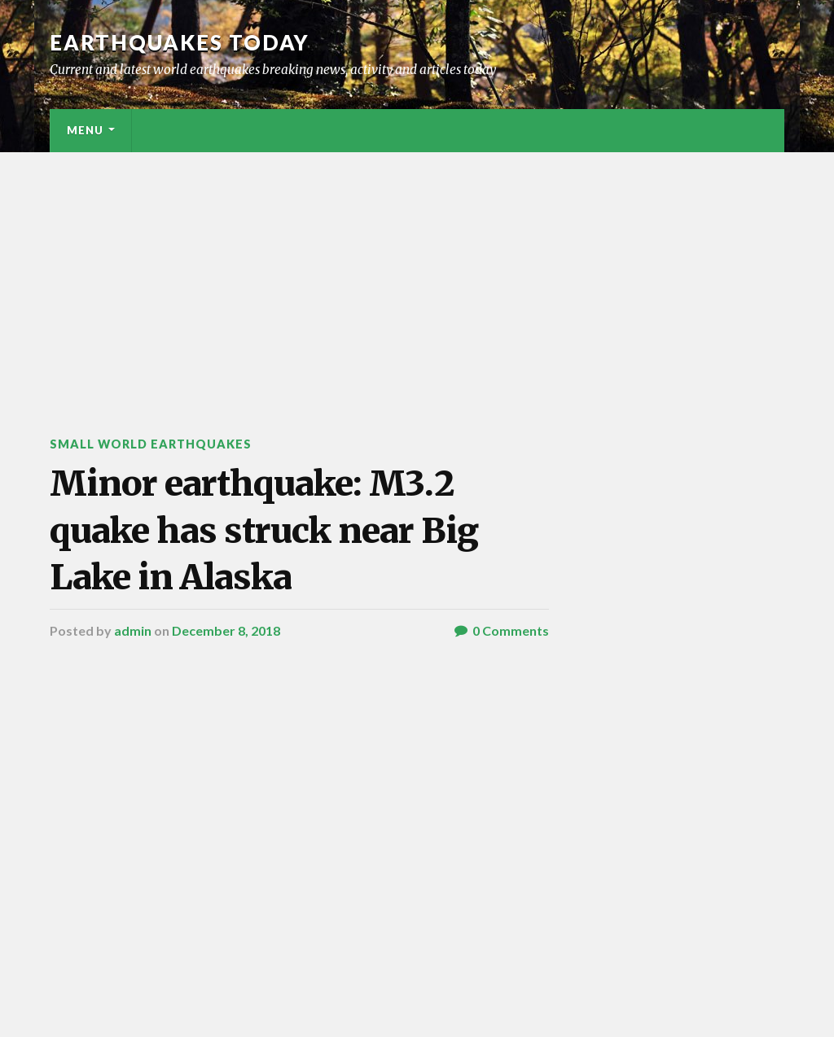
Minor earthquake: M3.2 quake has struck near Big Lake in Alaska (264, 530)
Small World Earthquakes (151, 444)
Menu (85, 130)
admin (132, 630)
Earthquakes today (179, 42)
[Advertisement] (417, 274)
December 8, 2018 (226, 630)
